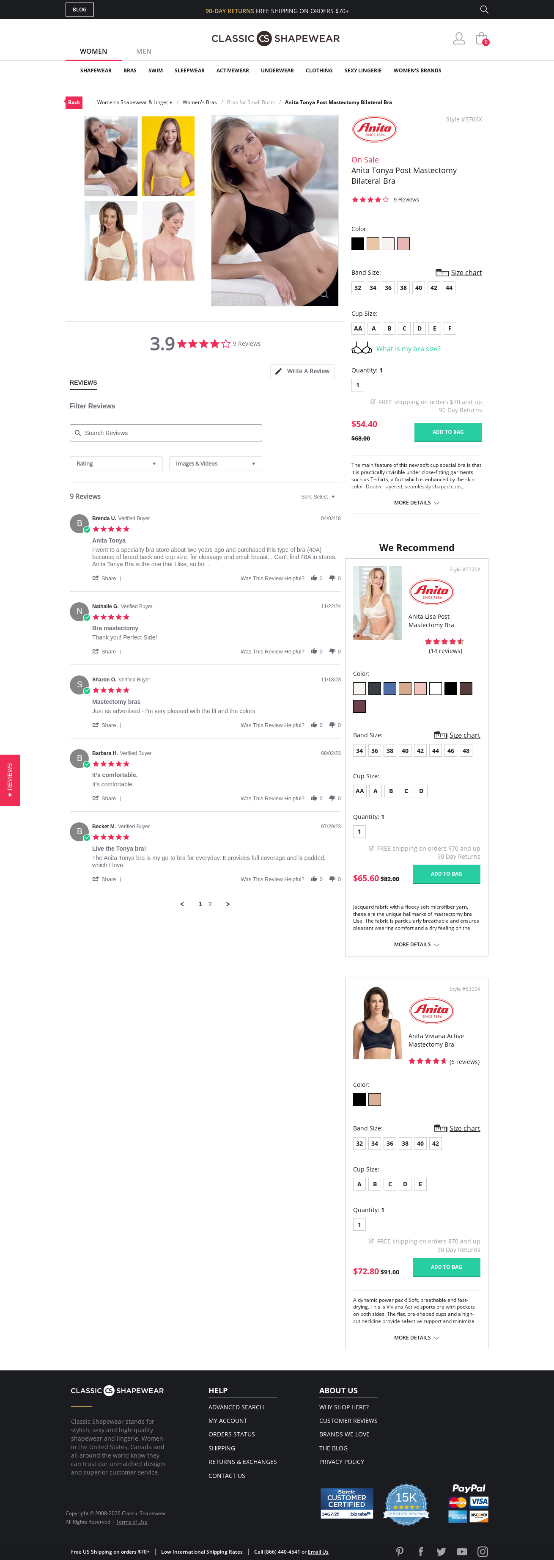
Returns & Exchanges (242, 1462)
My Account (227, 1421)
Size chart (466, 272)
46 (450, 751)
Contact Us (226, 1476)
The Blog (333, 1448)
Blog (80, 9)
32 (357, 288)
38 (403, 288)
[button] (108, 578)
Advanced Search (236, 1407)
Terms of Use (132, 1521)
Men (144, 51)
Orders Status (231, 1434)
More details (412, 502)
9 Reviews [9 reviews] (406, 199)
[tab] (302, 371)
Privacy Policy (341, 1462)
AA (358, 328)
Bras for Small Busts (251, 102)
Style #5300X (465, 989)
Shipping (221, 1448)
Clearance (470, 70)
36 (388, 288)
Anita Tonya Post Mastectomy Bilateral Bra (338, 102)
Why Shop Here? (344, 1407)
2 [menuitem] (210, 904)
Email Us (318, 1551)
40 (418, 288)
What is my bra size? (408, 348)
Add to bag (448, 431)
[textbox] (339, 500)
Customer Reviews (348, 1421)
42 (434, 288)
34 (373, 288)
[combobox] (116, 463)
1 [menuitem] (200, 904)
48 (466, 751)
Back (74, 102)
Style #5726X (465, 569)
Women (93, 51)
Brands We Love (344, 1434)
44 (449, 288)
